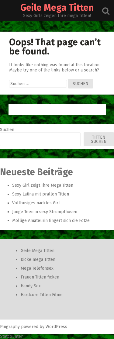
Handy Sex (31, 286)
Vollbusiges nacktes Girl (36, 203)
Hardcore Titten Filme (42, 294)
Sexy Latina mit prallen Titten (40, 194)
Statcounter (11, 336)
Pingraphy (10, 326)
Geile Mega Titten (57, 7)
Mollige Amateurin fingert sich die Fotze (51, 220)
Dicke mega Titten (38, 259)
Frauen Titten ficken (40, 277)
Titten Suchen (99, 139)
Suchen (7, 129)
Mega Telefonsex (37, 268)
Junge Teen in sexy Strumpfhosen (44, 211)
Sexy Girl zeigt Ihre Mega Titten (42, 185)
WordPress (56, 326)
